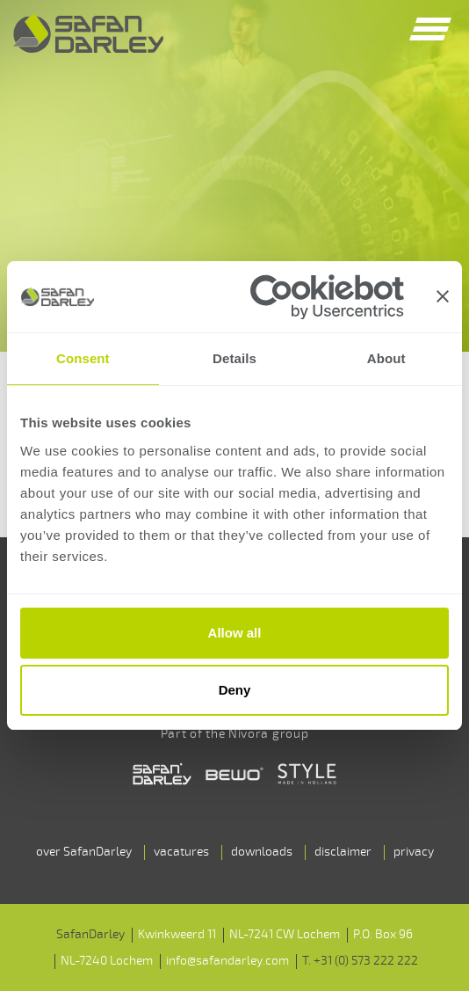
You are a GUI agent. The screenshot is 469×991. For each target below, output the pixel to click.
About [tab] (386, 358)
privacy (413, 851)
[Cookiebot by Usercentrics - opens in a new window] (327, 296)
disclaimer (343, 851)
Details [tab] (234, 358)
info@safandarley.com (227, 960)
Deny (235, 689)
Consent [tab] (83, 358)
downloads (261, 851)
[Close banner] (443, 296)
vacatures (181, 851)
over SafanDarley (84, 851)
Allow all (235, 632)
